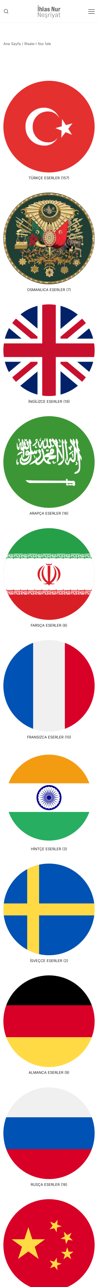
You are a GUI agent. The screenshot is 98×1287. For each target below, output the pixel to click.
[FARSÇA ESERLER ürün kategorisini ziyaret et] (49, 578)
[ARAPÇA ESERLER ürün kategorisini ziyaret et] (49, 466)
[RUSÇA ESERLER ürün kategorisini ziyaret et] (49, 1137)
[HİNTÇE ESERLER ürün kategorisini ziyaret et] (49, 801)
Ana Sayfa (12, 43)
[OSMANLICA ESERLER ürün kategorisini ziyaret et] (49, 242)
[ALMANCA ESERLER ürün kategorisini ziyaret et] (49, 1025)
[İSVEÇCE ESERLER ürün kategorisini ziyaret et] (49, 913)
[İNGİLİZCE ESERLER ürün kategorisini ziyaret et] (49, 354)
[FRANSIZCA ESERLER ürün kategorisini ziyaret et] (49, 689)
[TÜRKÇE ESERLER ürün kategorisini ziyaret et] (49, 130)
